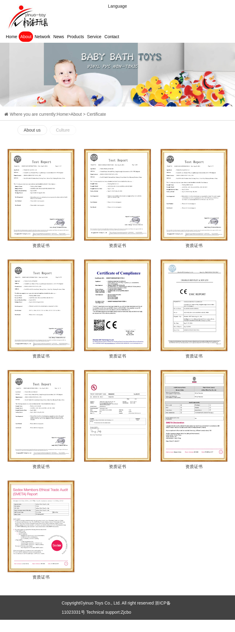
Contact (111, 36)
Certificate (96, 114)
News (58, 36)
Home (11, 36)
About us (32, 130)
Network (42, 36)
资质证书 (41, 245)
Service (94, 36)
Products (75, 36)
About (26, 36)
